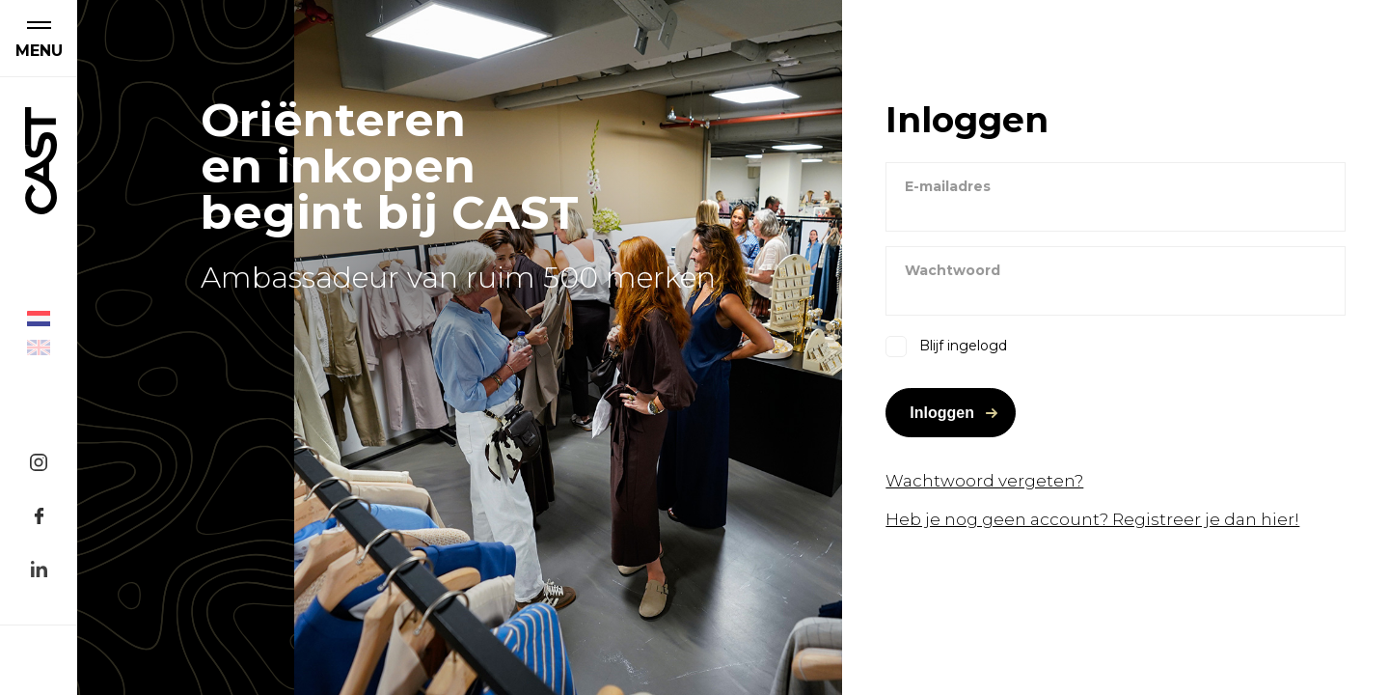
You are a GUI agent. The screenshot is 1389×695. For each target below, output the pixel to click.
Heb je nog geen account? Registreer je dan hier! (1092, 519)
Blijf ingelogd (963, 345)
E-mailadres (948, 186)
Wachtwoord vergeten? (984, 480)
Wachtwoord (952, 270)
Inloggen (942, 412)
